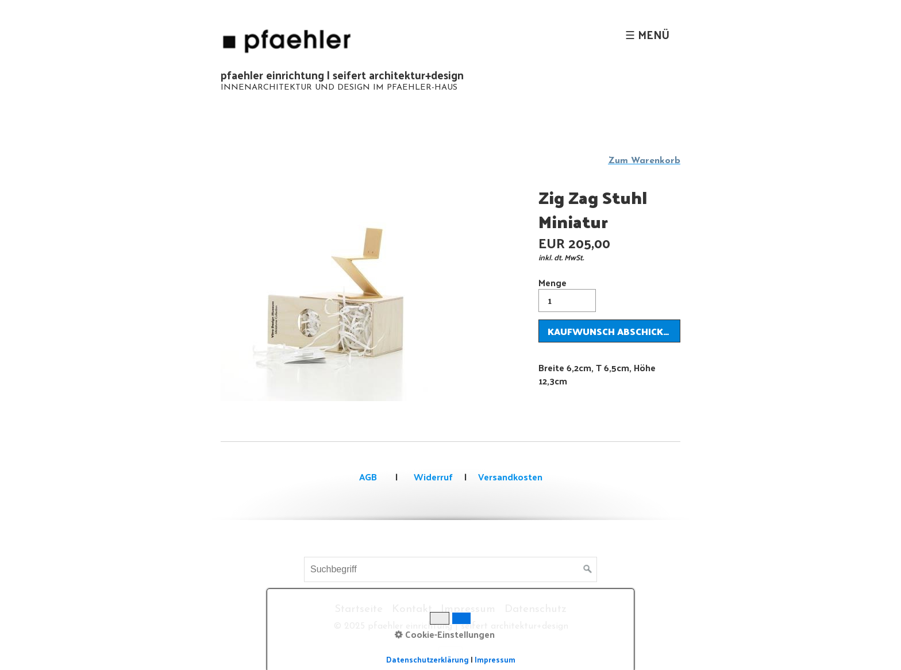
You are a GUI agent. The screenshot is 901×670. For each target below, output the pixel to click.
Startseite (358, 609)
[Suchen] (588, 569)
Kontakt (412, 609)
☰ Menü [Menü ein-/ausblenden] (647, 34)
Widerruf (432, 476)
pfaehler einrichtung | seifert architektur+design (342, 74)
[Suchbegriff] (450, 569)
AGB (368, 476)
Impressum (468, 609)
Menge (567, 293)
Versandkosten (510, 476)
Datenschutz (536, 609)
